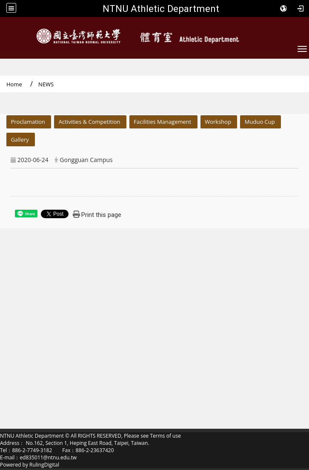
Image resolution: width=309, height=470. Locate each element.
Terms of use (165, 435)
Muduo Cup (260, 121)
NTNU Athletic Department (161, 8)
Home (14, 84)
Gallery (20, 139)
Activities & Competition (89, 121)
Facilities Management (162, 121)
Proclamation (28, 121)
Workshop (218, 121)
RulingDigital (44, 464)
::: (3, 120)
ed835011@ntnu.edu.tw (48, 457)
